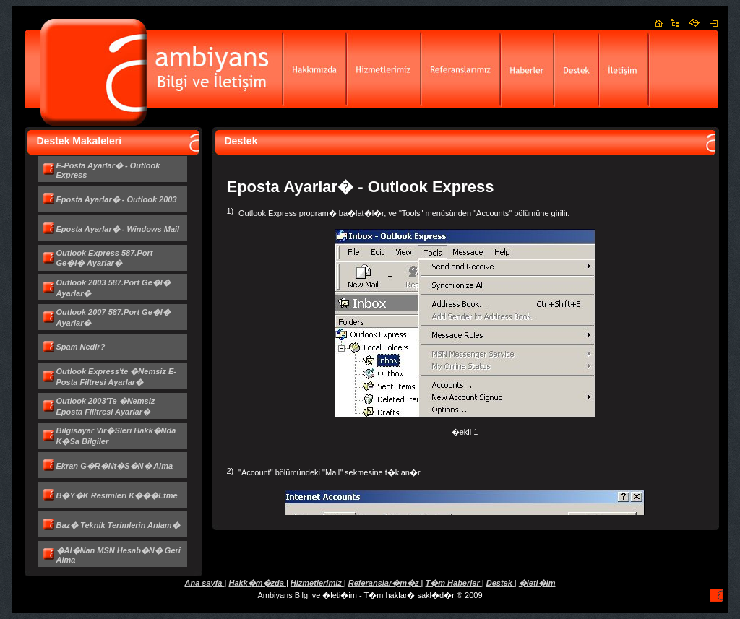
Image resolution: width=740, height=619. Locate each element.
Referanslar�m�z (384, 583)
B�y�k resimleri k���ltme (117, 495)
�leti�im (537, 583)
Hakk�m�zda (256, 583)
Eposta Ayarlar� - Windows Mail (118, 229)
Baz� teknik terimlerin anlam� (118, 525)
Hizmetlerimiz (317, 583)
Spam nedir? (81, 346)
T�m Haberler (454, 583)
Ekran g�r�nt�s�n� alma (114, 466)
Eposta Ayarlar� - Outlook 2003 (116, 199)
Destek (500, 583)
